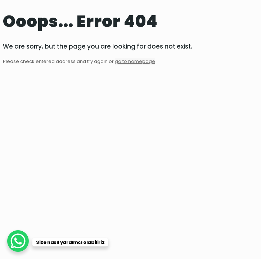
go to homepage (135, 61)
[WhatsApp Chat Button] (18, 241)
